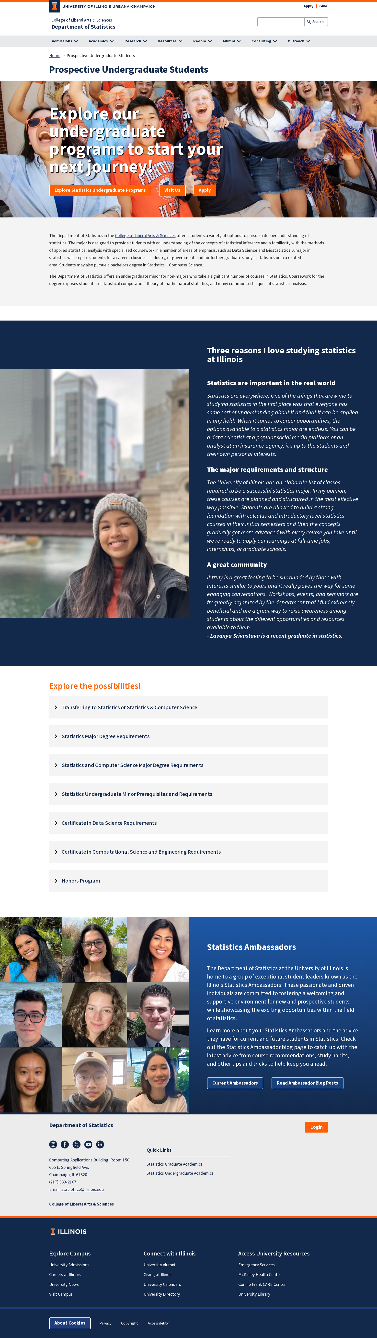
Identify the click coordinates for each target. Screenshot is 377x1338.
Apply (308, 6)
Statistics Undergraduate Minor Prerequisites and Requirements (137, 794)
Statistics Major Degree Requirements (106, 736)
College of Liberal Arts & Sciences (81, 20)
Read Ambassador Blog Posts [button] (307, 1083)
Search (318, 21)
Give (323, 6)
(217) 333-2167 (62, 1182)
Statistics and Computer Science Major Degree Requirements (133, 765)
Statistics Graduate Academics (175, 1164)
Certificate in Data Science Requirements (109, 823)
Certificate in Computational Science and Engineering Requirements (141, 852)
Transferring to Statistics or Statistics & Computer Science (129, 707)
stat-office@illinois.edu (82, 1189)
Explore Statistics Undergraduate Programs (100, 190)
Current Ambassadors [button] (235, 1083)
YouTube (88, 1144)
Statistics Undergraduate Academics (180, 1173)
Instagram (53, 1144)
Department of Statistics (83, 27)
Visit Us (172, 190)
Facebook (64, 1144)
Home (54, 56)
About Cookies (70, 1323)
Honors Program (81, 881)
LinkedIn (100, 1144)
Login (316, 1127)
